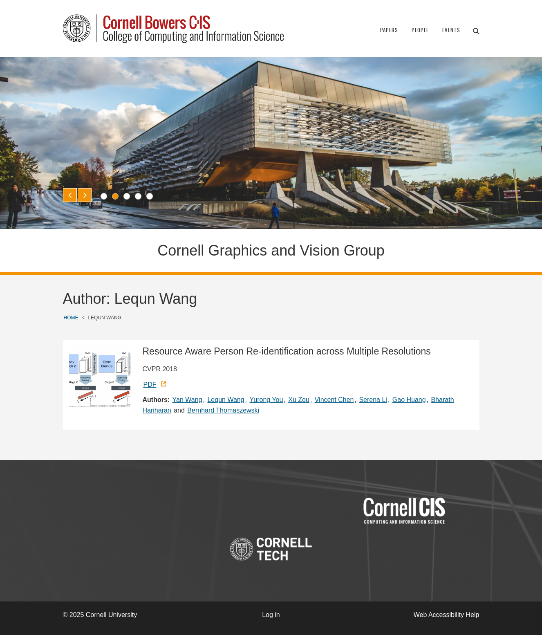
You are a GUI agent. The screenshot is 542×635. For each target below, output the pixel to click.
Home (71, 318)
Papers (389, 30)
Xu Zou (298, 399)
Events (451, 30)
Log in (271, 614)
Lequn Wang (225, 399)
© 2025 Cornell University (100, 614)
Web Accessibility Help (446, 614)
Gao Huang (409, 399)
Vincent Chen (334, 399)
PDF (150, 384)
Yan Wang (187, 399)
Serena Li (373, 399)
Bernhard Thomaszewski (223, 410)
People (420, 30)
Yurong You (266, 399)
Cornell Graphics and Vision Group (271, 250)
